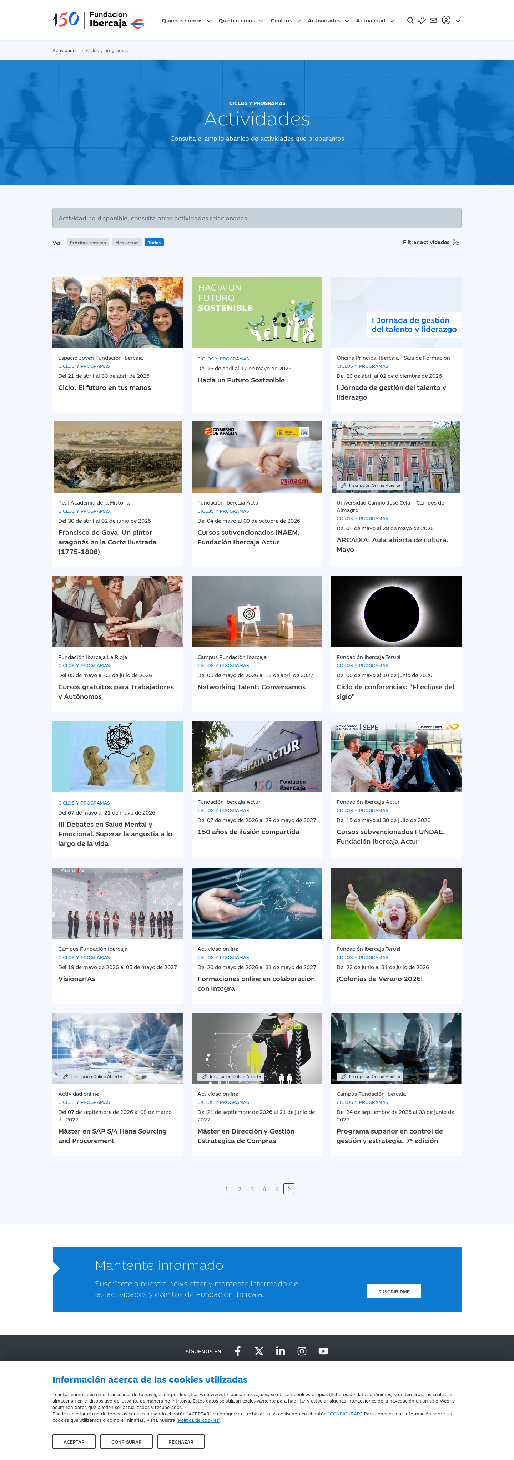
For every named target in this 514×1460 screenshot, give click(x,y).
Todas (154, 242)
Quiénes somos (182, 20)
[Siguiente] (288, 1188)
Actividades (324, 20)
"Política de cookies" (198, 1419)
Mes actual (126, 242)
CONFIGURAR (345, 1413)
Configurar (126, 1441)
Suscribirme (394, 1291)
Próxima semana (88, 242)
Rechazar (180, 1441)
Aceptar (74, 1441)
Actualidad (371, 20)
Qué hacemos (236, 20)
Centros (281, 20)
